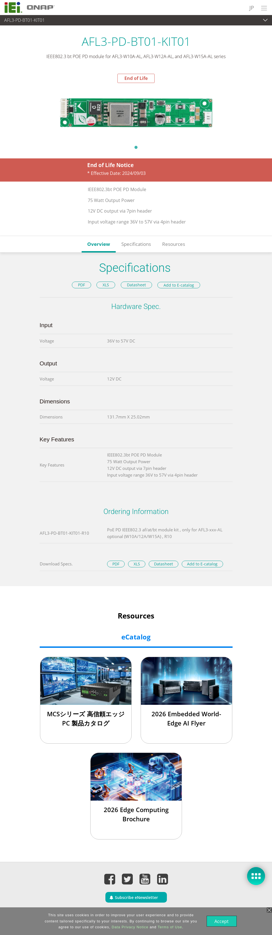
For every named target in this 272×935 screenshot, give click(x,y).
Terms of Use (169, 927)
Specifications (136, 244)
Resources (173, 244)
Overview (98, 244)
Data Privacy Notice (129, 927)
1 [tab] (136, 147)
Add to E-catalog (179, 285)
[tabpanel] (136, 112)
